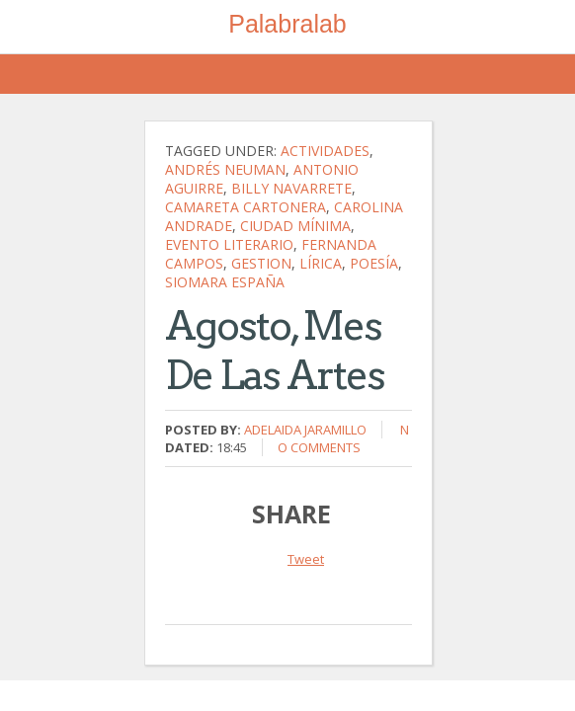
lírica (320, 263)
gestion (261, 263)
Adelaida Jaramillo (305, 429)
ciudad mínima (295, 225)
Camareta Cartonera (245, 207)
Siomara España (225, 282)
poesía (374, 263)
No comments (343, 438)
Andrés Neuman (225, 169)
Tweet (306, 559)
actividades (325, 150)
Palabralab (287, 24)
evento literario (229, 244)
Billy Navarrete (291, 188)
